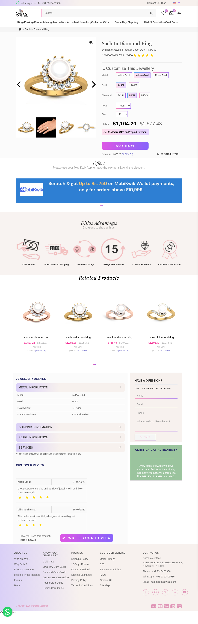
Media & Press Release (27, 584)
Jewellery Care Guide (54, 577)
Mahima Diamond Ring (119, 345)
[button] (97, 223)
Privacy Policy (79, 590)
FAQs (103, 584)
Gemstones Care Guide (56, 587)
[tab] (70, 397)
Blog (163, 3)
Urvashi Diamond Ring (161, 345)
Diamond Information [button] (35, 437)
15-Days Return (80, 574)
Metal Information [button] (33, 397)
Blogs (17, 595)
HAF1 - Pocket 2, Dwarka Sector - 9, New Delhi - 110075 (163, 574)
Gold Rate (48, 571)
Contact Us (153, 3)
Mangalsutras (63, 27)
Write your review (89, 548)
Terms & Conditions (82, 595)
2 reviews (107, 61)
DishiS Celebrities (18, 30)
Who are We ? (22, 568)
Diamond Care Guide (54, 582)
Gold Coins (42, 30)
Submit (145, 447)
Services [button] (26, 457)
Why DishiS (20, 574)
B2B (102, 574)
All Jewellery (105, 27)
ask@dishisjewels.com (163, 591)
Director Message (24, 579)
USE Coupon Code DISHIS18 (122, 3)
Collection (125, 27)
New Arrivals (84, 27)
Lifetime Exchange (81, 584)
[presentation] (19, 91)
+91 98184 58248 (168, 160)
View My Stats (8, 622)
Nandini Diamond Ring (36, 345)
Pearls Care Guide (53, 592)
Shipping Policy (79, 568)
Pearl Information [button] (33, 447)
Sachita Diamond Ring (37, 36)
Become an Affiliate (110, 579)
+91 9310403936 (161, 581)
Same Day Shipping (160, 27)
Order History (107, 568)
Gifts (140, 27)
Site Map (105, 595)
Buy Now (125, 152)
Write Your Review (123, 61)
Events (18, 590)
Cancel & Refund (80, 579)
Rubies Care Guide (53, 598)
